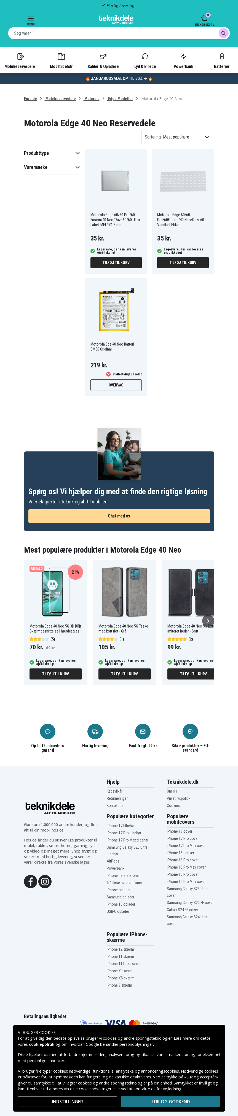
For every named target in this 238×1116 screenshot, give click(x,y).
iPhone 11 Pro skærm (123, 963)
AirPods (113, 861)
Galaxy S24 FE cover (182, 910)
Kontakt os (115, 805)
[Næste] (208, 621)
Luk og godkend (171, 1102)
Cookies (173, 805)
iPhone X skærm (119, 971)
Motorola (92, 98)
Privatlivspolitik (178, 798)
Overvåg (116, 385)
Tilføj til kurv (116, 262)
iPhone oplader (118, 890)
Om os (172, 791)
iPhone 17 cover (179, 831)
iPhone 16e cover (180, 853)
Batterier (222, 60)
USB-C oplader (118, 911)
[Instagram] (45, 881)
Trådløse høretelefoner (124, 882)
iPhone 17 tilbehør (121, 826)
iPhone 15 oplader (121, 904)
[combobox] (119, 33)
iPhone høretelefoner (123, 875)
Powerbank (183, 60)
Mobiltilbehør (61, 60)
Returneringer (117, 798)
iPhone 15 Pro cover (183, 874)
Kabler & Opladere (103, 60)
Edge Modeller (120, 98)
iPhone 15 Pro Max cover (186, 881)
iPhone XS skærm (121, 978)
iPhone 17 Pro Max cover (186, 845)
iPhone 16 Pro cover (183, 860)
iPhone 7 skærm (119, 985)
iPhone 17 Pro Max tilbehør (127, 840)
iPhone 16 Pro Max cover (186, 867)
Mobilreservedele (19, 60)
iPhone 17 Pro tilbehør (124, 833)
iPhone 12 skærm (120, 949)
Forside (30, 98)
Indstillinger (67, 1102)
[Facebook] (30, 881)
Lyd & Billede (145, 60)
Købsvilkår (114, 791)
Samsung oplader (120, 897)
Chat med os (119, 516)
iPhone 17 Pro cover (183, 838)
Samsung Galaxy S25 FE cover (190, 902)
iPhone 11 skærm (120, 956)
